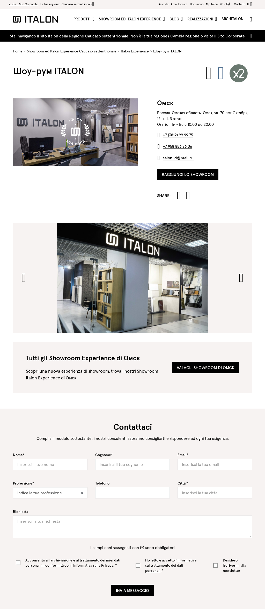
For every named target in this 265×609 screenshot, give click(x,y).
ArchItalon (233, 19)
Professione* (23, 483)
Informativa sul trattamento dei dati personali (170, 565)
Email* (183, 454)
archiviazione (61, 560)
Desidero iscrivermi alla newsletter (234, 565)
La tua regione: (67, 4)
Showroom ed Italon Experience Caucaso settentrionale (71, 51)
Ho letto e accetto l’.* (170, 565)
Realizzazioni (200, 19)
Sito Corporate (231, 35)
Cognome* (104, 454)
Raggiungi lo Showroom (188, 174)
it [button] (248, 4)
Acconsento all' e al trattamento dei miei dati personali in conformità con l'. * (72, 563)
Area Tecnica (179, 4)
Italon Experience (135, 51)
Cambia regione (185, 35)
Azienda (163, 4)
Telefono (102, 483)
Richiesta (20, 511)
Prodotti (82, 19)
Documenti (197, 4)
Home (18, 51)
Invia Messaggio (132, 590)
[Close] (250, 36)
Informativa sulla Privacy (93, 565)
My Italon (212, 4)
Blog (175, 19)
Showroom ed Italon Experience (130, 19)
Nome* (19, 454)
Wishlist (226, 3)
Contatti (239, 4)
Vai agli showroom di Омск (205, 367)
